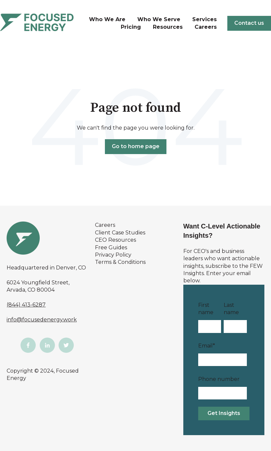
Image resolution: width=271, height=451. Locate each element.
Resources (168, 27)
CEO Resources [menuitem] (115, 240)
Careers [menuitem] (105, 225)
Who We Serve (158, 19)
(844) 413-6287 (26, 305)
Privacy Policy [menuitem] (113, 255)
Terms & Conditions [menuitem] (120, 262)
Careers (206, 27)
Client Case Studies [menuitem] (120, 232)
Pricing (131, 27)
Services (204, 19)
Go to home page (135, 146)
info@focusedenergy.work (42, 319)
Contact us (249, 23)
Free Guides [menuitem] (111, 247)
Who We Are (107, 19)
